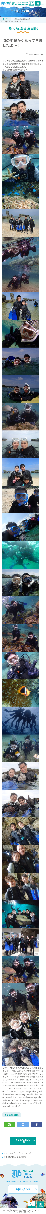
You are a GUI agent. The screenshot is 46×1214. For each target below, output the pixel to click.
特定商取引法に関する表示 (14, 1157)
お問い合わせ (26, 1189)
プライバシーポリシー (26, 1153)
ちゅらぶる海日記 (12, 1115)
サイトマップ (8, 1153)
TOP (5, 19)
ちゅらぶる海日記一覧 (22, 19)
